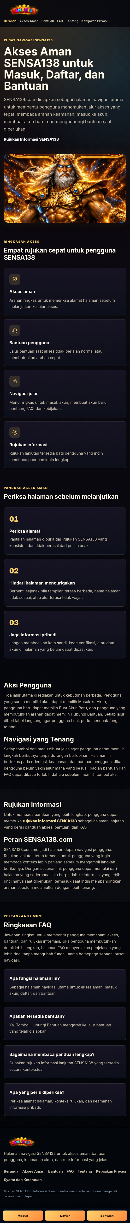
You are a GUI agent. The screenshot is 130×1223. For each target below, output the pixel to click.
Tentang (72, 21)
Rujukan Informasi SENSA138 (31, 139)
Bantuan (47, 21)
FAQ (60, 21)
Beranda (10, 21)
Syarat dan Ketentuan (23, 1179)
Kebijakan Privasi (94, 21)
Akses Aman (29, 21)
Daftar (65, 1215)
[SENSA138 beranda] (24, 9)
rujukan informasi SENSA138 (50, 821)
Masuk (23, 1215)
